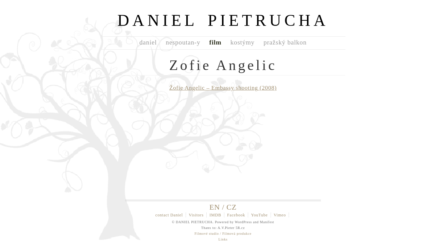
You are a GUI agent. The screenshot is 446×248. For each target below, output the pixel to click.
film (215, 42)
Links (223, 239)
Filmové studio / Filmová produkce (223, 233)
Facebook (236, 215)
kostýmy (242, 42)
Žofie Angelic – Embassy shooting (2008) (223, 88)
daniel (148, 42)
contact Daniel (169, 215)
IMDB (215, 215)
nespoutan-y (183, 42)
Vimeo (280, 215)
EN (214, 207)
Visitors (196, 215)
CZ (231, 207)
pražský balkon (285, 42)
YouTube (259, 215)
